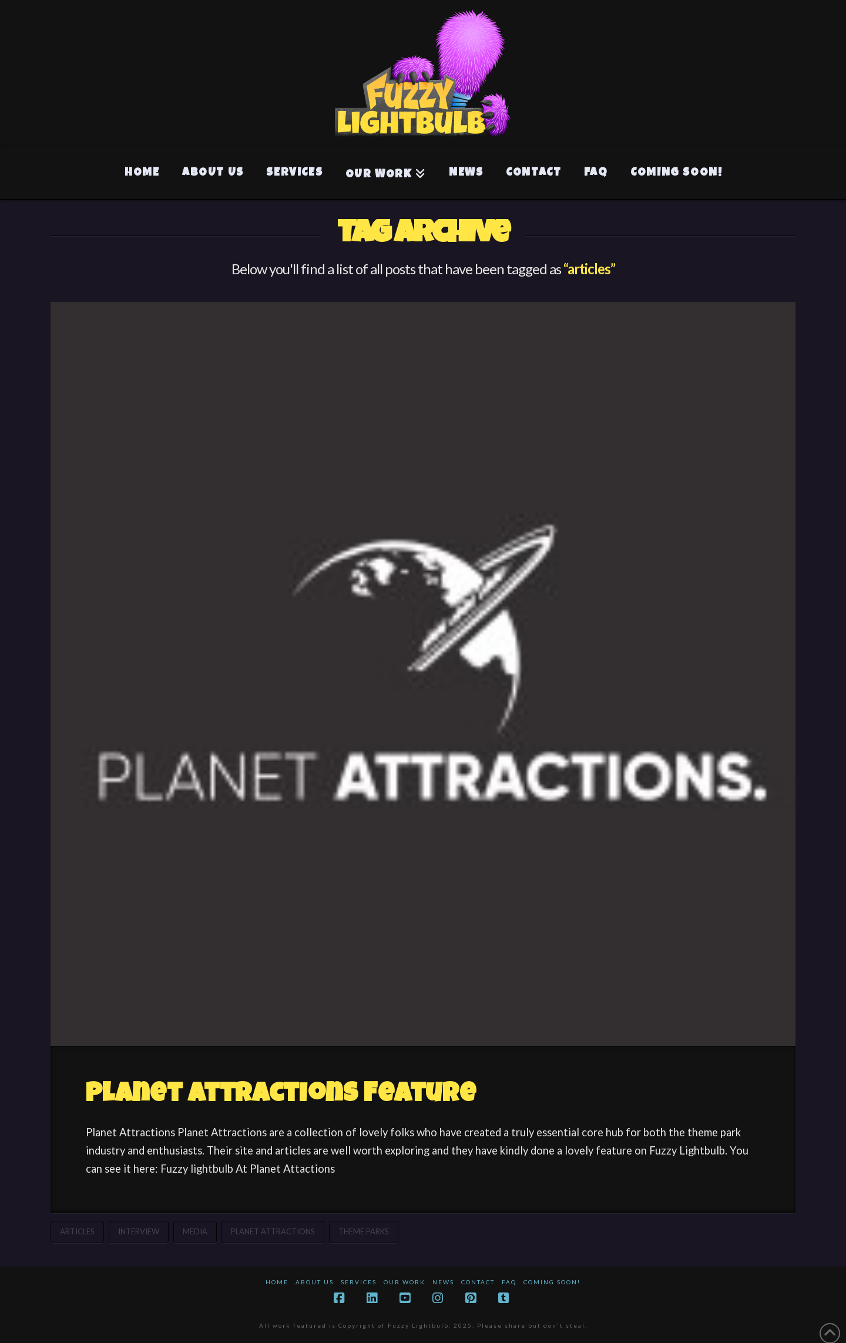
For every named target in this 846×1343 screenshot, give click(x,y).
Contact (478, 1281)
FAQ (509, 1281)
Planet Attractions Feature (281, 1095)
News (443, 1281)
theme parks (363, 1231)
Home (277, 1281)
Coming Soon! (551, 1281)
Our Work (404, 1281)
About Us (315, 1281)
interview (138, 1231)
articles (77, 1231)
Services (359, 1281)
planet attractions (273, 1231)
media (195, 1231)
